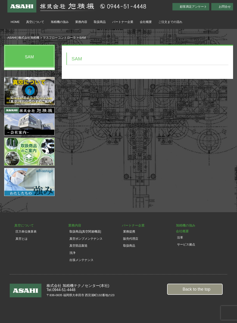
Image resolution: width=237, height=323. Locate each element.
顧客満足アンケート (193, 6)
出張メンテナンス (81, 260)
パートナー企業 (122, 22)
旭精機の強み (60, 22)
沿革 (180, 237)
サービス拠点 (186, 244)
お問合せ (225, 6)
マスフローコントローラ (59, 37)
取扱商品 (100, 22)
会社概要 (146, 22)
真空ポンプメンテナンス (86, 238)
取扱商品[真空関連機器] (85, 231)
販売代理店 (130, 238)
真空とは (22, 238)
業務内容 (81, 22)
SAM (29, 57)
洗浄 (72, 253)
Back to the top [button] (196, 289)
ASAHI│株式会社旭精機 (23, 37)
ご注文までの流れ (170, 22)
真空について (35, 22)
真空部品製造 (78, 245)
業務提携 (129, 231)
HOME (15, 22)
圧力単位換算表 (26, 231)
